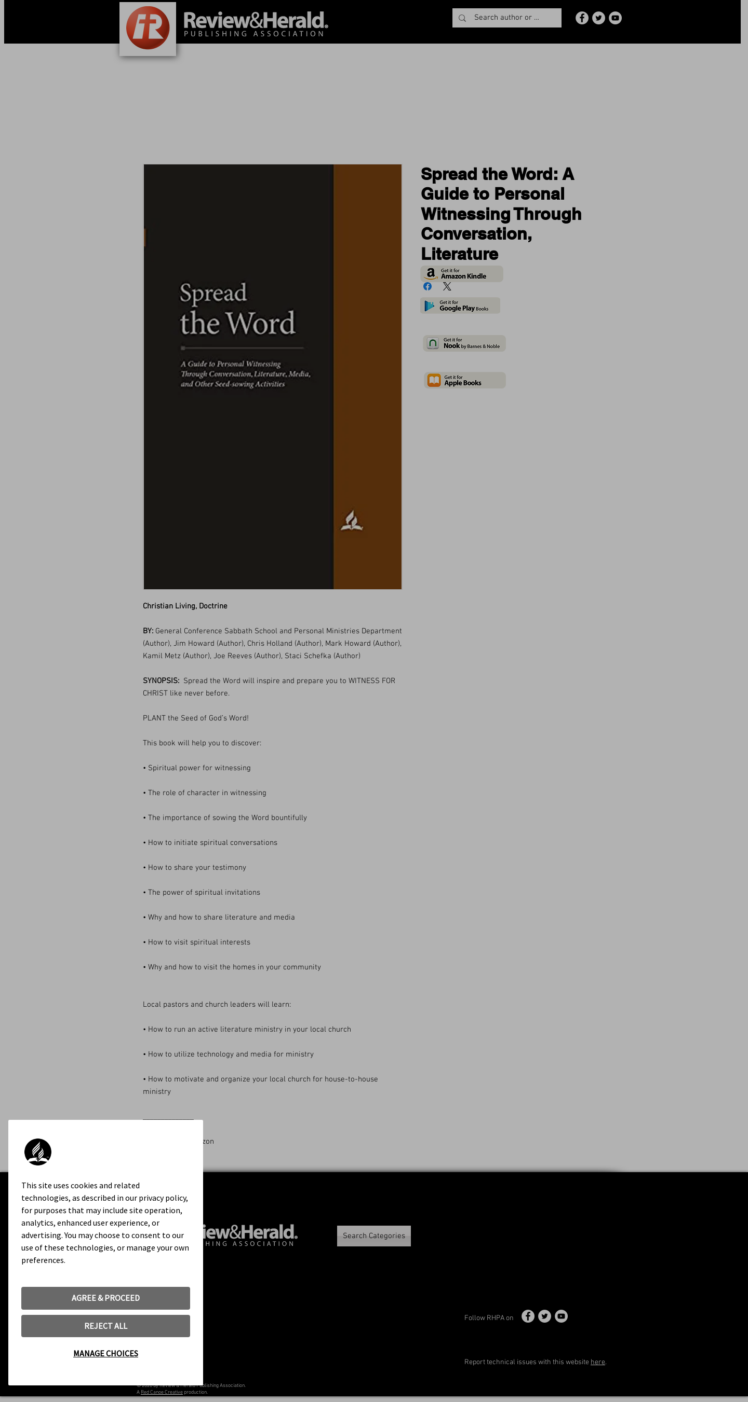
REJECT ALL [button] (105, 1326)
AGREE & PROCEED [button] (106, 1298)
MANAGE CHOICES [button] (105, 1353)
